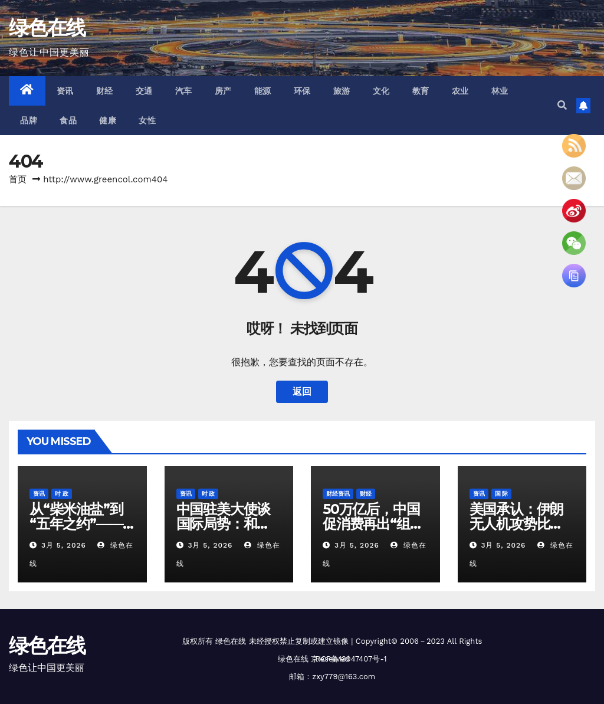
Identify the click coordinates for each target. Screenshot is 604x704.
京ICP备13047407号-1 (348, 658)
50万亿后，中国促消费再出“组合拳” (373, 523)
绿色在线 (47, 27)
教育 (420, 91)
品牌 (28, 120)
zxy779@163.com (343, 676)
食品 (68, 120)
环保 (302, 91)
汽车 (183, 91)
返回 (302, 391)
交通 (144, 91)
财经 (104, 91)
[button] (562, 105)
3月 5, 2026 (63, 545)
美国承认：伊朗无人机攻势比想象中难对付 (517, 523)
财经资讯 (338, 493)
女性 (147, 120)
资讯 (65, 91)
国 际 (501, 493)
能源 (262, 91)
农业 (460, 91)
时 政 (61, 493)
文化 (381, 91)
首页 (18, 179)
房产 (223, 91)
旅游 (341, 91)
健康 (107, 120)
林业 (499, 91)
